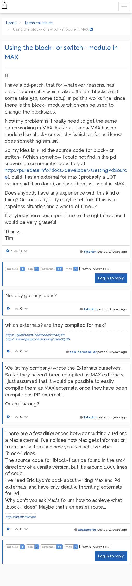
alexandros (87, 529)
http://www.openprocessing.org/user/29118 (37, 339)
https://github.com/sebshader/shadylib (34, 335)
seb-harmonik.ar (83, 352)
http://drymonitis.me (20, 517)
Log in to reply (111, 278)
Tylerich (90, 252)
